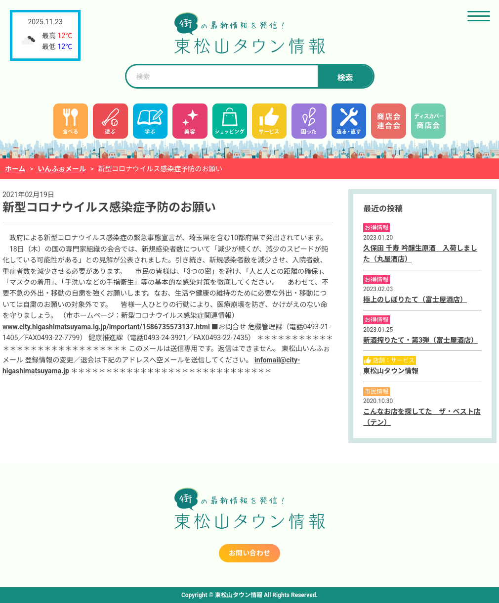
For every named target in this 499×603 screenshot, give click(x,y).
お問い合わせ (249, 553)
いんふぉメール (62, 169)
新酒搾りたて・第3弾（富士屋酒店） (420, 340)
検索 (345, 78)
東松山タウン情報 (390, 371)
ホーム (15, 169)
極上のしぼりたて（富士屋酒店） (415, 299)
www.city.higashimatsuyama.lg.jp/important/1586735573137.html (106, 327)
